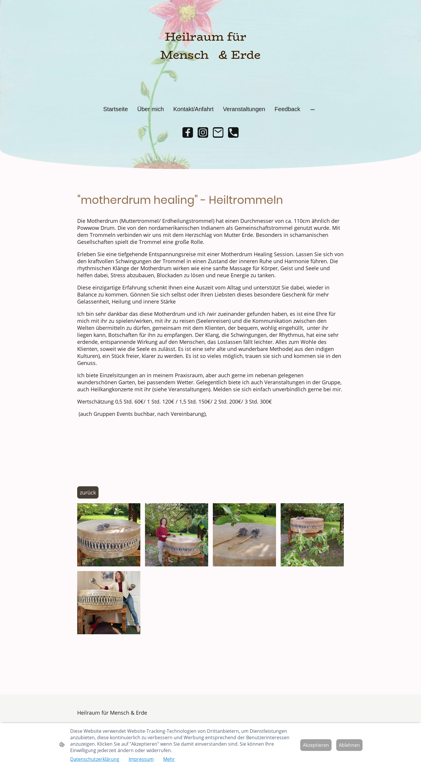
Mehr (169, 759)
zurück (88, 492)
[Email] (218, 132)
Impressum (141, 759)
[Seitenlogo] (210, 51)
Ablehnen (349, 745)
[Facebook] (187, 132)
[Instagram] (203, 132)
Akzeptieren (316, 745)
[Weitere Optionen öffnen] (312, 109)
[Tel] (233, 132)
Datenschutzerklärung (94, 759)
